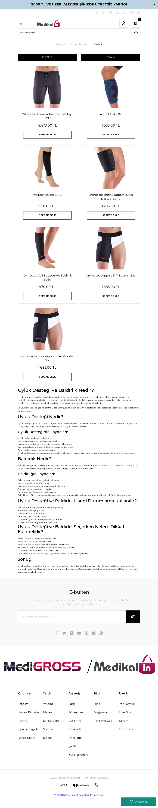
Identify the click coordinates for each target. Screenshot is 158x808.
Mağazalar (101, 723)
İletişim (23, 714)
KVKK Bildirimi (78, 765)
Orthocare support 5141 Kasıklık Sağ (111, 281)
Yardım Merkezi (48, 719)
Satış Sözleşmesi (76, 719)
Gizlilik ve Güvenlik (75, 735)
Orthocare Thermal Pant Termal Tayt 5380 (47, 116)
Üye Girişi (125, 723)
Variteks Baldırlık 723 (47, 198)
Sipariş (47, 748)
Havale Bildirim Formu (28, 727)
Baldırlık (98, 44)
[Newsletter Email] (79, 627)
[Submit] (133, 627)
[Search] (79, 33)
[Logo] (48, 23)
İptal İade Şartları (75, 752)
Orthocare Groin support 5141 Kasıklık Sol (47, 366)
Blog (97, 714)
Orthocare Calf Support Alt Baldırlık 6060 (47, 283)
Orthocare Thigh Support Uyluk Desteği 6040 (111, 200)
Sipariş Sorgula (28, 739)
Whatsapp (139, 802)
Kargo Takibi (26, 748)
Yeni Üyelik (127, 714)
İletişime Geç (103, 731)
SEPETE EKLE (47, 136)
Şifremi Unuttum (126, 735)
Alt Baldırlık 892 (111, 115)
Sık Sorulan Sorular (51, 735)
